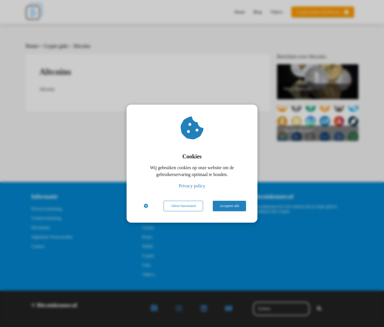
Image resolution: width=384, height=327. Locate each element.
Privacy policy (192, 185)
